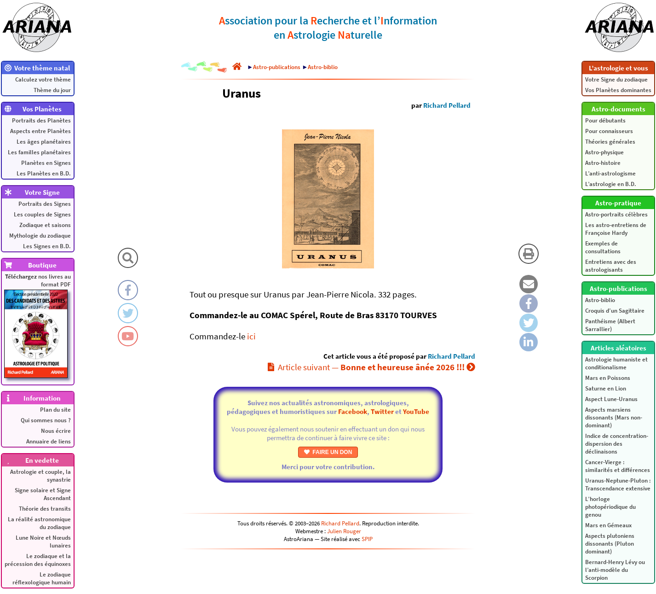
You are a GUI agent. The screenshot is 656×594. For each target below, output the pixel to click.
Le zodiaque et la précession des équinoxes (38, 560)
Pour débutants (605, 120)
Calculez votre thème (43, 79)
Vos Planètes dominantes (618, 90)
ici (251, 336)
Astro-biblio (600, 300)
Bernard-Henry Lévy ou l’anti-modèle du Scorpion (615, 570)
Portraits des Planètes (41, 120)
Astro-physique (604, 152)
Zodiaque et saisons (45, 225)
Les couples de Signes (42, 214)
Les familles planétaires (39, 152)
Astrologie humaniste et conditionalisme (616, 363)
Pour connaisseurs (609, 131)
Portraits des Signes (44, 204)
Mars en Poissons (607, 378)
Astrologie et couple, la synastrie (40, 475)
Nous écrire (56, 431)
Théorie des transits (45, 508)
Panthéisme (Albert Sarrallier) (610, 325)
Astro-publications (276, 67)
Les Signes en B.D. (47, 246)
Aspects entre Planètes (40, 131)
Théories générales (610, 142)
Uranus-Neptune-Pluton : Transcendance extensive (618, 484)
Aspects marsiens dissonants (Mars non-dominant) (613, 417)
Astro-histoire (603, 163)
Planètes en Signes (46, 163)
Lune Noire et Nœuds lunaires (43, 541)
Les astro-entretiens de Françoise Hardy (615, 229)
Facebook (352, 411)
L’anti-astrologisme (610, 173)
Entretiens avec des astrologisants (610, 266)
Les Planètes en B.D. (44, 173)
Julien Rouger (344, 531)
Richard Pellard (447, 105)
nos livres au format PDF (37, 325)
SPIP (367, 539)
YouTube (416, 411)
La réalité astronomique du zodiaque (39, 523)
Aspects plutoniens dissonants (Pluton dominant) (609, 543)
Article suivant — (371, 367)
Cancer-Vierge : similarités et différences (617, 466)
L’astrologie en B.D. (610, 184)
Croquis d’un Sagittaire (614, 310)
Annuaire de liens (48, 441)
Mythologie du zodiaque (40, 235)
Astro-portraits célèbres (616, 214)
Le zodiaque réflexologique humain (41, 578)
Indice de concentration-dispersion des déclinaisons (616, 443)
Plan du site (55, 409)
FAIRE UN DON (328, 452)
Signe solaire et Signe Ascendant (43, 494)
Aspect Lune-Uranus (611, 399)
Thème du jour (52, 90)
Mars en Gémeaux (608, 525)
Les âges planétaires (44, 142)
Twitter (382, 411)
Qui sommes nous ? (46, 420)
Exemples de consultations (603, 247)
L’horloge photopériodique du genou (610, 506)
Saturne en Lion (605, 388)
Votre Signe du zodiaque (616, 79)
